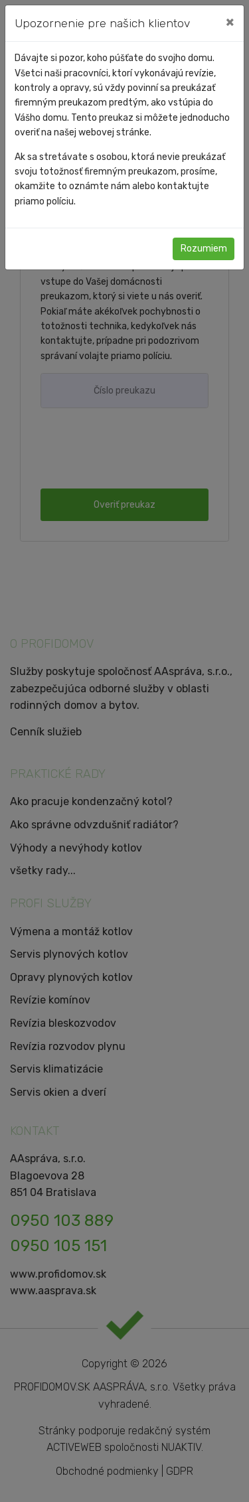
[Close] (230, 21)
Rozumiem (204, 248)
